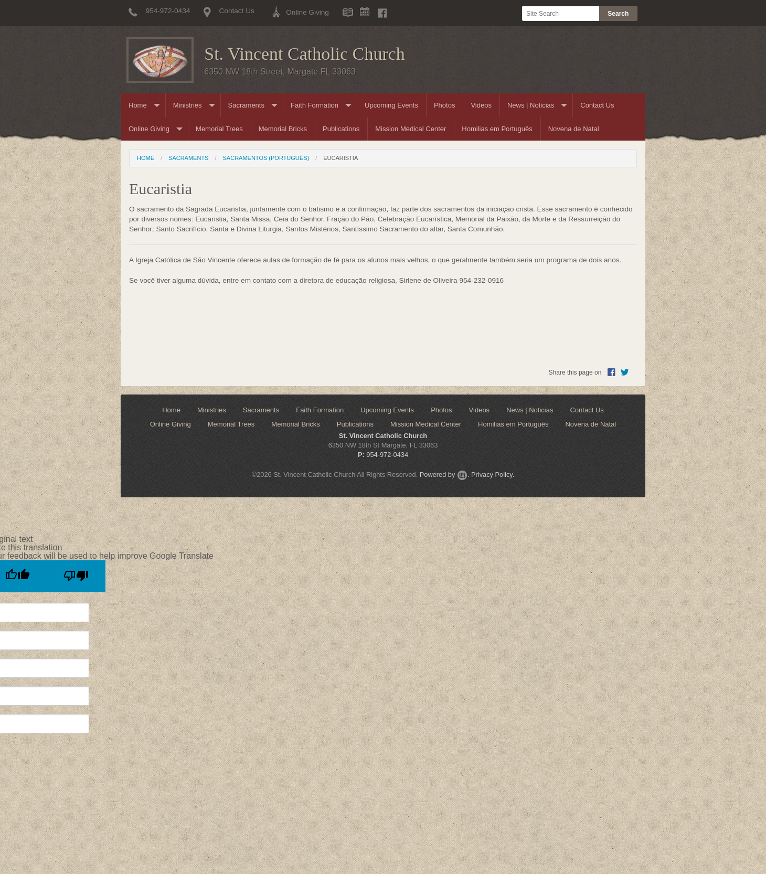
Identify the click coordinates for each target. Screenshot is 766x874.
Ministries (187, 105)
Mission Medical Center (410, 129)
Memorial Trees (219, 129)
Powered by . (445, 474)
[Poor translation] (76, 576)
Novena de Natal (573, 129)
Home (138, 105)
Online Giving (149, 129)
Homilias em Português (497, 129)
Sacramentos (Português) (266, 158)
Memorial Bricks (283, 129)
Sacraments (246, 105)
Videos (481, 105)
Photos (444, 105)
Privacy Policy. (492, 474)
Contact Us (597, 105)
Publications (341, 129)
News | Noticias (530, 105)
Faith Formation (314, 105)
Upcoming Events (391, 105)
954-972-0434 (387, 455)
